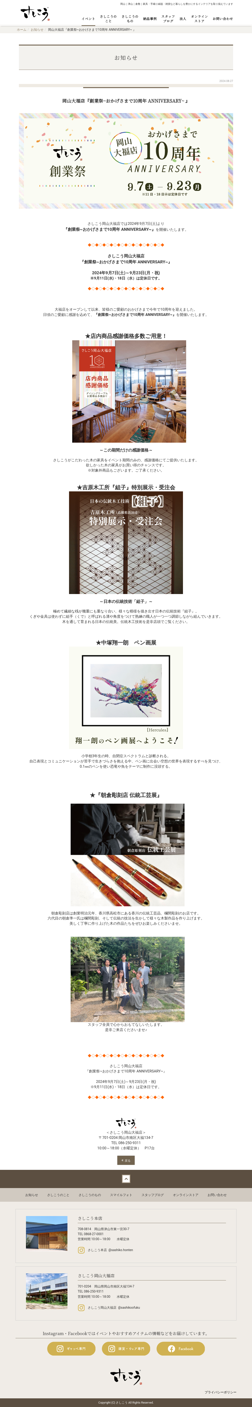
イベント (88, 18)
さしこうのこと (108, 18)
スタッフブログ (168, 18)
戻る (126, 1160)
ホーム (21, 29)
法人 (183, 18)
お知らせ (37, 29)
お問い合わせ (223, 18)
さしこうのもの (130, 18)
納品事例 (150, 18)
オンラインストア (199, 18)
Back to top (126, 1179)
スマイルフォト (121, 1195)
